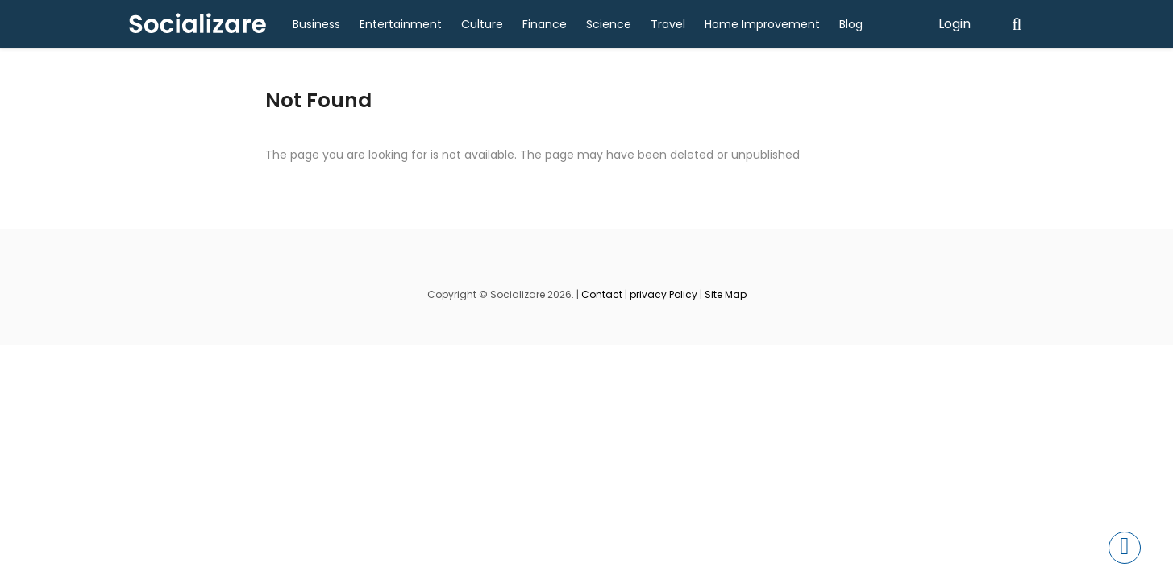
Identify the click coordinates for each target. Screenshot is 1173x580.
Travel (668, 24)
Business (316, 24)
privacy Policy (663, 294)
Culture (482, 24)
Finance (544, 24)
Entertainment (401, 24)
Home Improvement (762, 24)
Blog (851, 24)
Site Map (726, 294)
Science (608, 24)
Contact (601, 294)
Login (954, 23)
